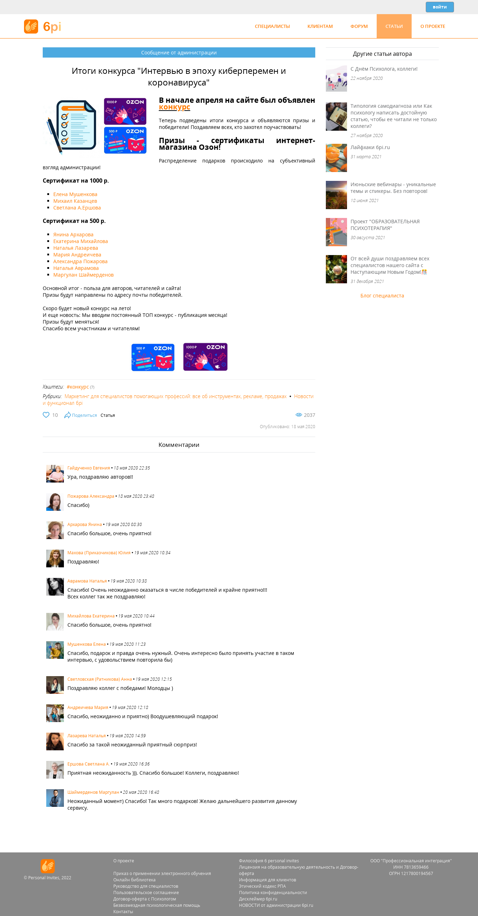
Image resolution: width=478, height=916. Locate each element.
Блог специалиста (382, 295)
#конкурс (78, 386)
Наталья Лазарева (75, 247)
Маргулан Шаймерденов (83, 274)
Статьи (394, 26)
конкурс (174, 107)
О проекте (432, 26)
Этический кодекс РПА (262, 886)
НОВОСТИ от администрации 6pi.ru (276, 905)
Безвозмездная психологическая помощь (156, 905)
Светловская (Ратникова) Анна (99, 679)
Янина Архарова (73, 234)
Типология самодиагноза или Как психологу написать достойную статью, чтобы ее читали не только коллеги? (394, 115)
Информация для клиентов (267, 880)
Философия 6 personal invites (269, 861)
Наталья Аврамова (76, 268)
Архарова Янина (84, 524)
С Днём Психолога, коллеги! (384, 68)
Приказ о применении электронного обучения (162, 873)
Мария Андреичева (77, 254)
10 (55, 415)
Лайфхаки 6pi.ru (370, 147)
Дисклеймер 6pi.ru (258, 899)
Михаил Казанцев (75, 200)
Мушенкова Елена (86, 644)
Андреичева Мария (87, 707)
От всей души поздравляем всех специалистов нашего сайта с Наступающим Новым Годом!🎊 (390, 265)
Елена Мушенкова (75, 194)
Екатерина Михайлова (80, 241)
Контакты (123, 912)
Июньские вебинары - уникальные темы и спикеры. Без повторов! (393, 187)
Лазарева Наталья (86, 736)
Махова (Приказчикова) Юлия (99, 553)
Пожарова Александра (90, 496)
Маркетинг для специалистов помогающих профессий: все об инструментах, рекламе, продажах (176, 396)
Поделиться (84, 415)
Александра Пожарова (80, 261)
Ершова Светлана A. (88, 764)
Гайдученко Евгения (88, 468)
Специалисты (272, 26)
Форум (359, 26)
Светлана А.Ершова (77, 207)
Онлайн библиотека (134, 880)
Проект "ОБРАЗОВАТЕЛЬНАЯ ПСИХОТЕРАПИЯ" (385, 224)
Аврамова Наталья (87, 581)
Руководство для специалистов (145, 886)
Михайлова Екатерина (91, 616)
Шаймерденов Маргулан (93, 792)
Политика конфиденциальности (273, 893)
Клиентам (320, 26)
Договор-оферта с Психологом (144, 899)
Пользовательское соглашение (146, 893)
